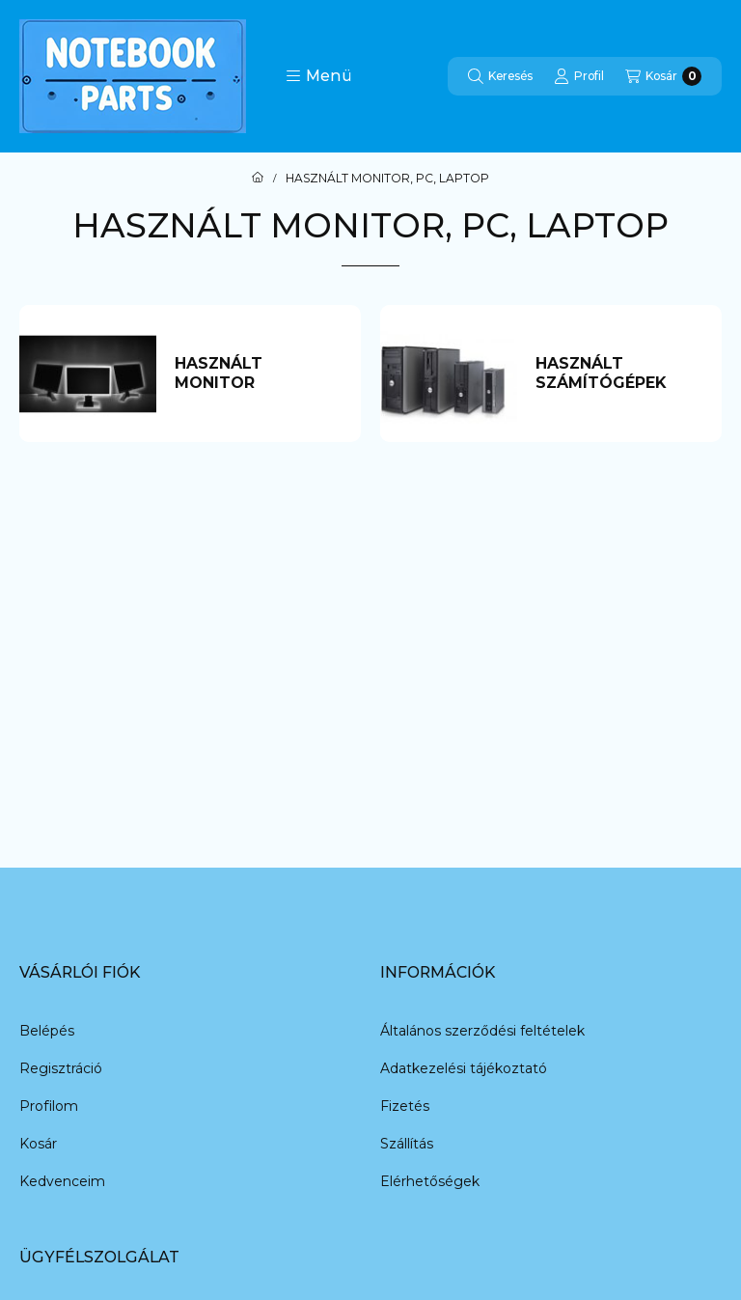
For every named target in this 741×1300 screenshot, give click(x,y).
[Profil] (579, 76)
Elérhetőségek (430, 1181)
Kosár (38, 1143)
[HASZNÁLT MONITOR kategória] (258, 373)
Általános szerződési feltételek (482, 1030)
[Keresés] (500, 76)
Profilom (48, 1106)
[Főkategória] (257, 178)
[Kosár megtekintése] (663, 76)
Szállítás (406, 1143)
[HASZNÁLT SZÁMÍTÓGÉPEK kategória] (618, 373)
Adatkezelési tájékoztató (463, 1068)
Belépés (46, 1030)
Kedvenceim (62, 1181)
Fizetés (404, 1106)
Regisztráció (60, 1068)
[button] (318, 76)
